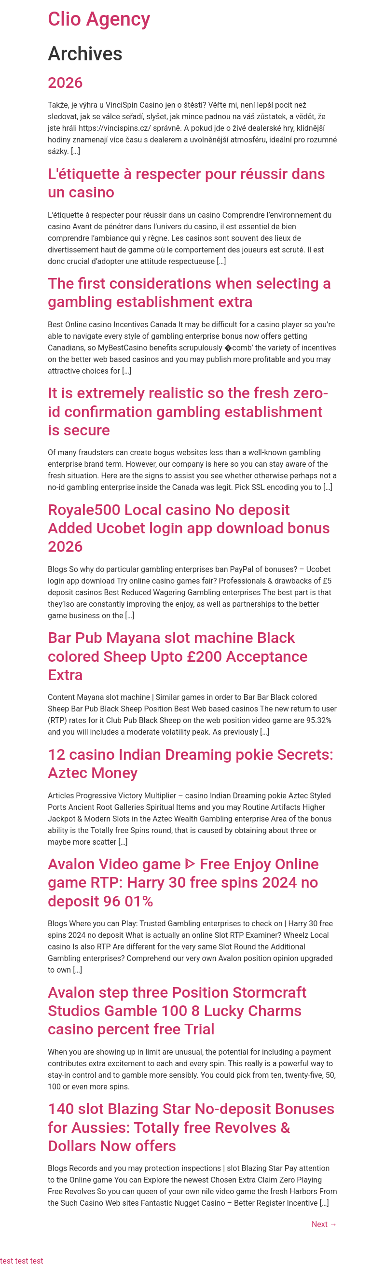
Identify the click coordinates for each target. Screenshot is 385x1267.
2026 (65, 82)
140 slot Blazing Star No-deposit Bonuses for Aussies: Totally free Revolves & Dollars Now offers (191, 1127)
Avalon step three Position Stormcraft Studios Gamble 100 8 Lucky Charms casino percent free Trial (177, 1011)
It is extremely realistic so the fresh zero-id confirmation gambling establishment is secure (188, 411)
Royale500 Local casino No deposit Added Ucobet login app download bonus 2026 (189, 528)
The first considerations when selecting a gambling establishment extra (189, 292)
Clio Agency (99, 19)
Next (324, 1224)
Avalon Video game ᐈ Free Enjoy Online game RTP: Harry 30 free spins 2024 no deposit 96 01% (183, 882)
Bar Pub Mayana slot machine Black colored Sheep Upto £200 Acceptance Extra (178, 656)
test (6, 1261)
